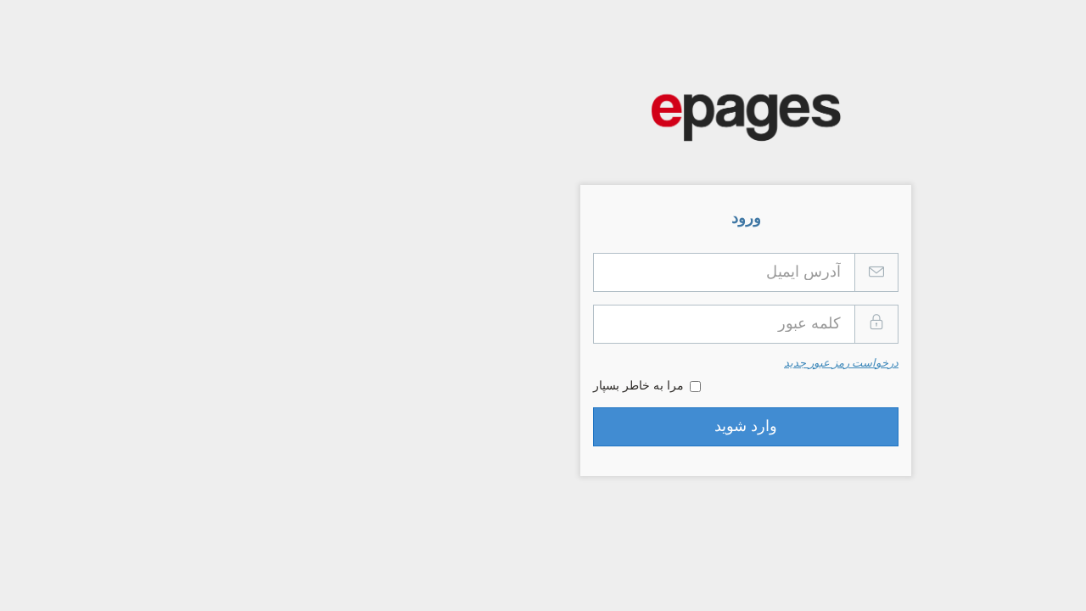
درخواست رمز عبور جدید (638, 363)
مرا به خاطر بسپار (444, 386)
